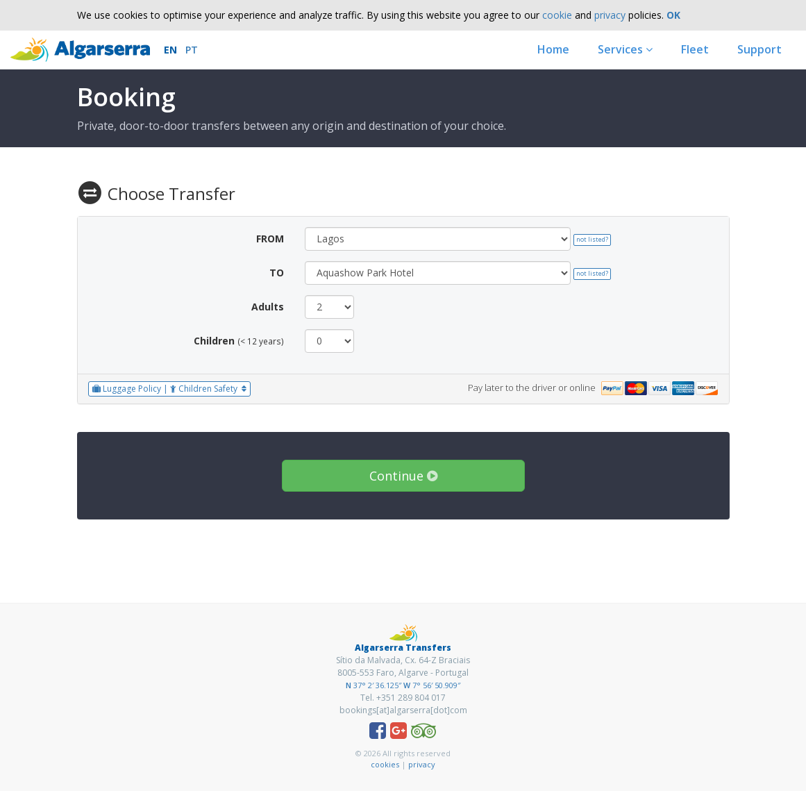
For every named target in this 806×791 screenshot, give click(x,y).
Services (625, 49)
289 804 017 (422, 697)
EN (170, 49)
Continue (403, 475)
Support (759, 49)
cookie (557, 15)
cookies (385, 764)
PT (191, 49)
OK (673, 15)
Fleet (695, 49)
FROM (270, 238)
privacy (610, 15)
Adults (267, 306)
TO (276, 272)
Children (214, 340)
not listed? (592, 239)
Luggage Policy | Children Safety (169, 388)
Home (553, 49)
